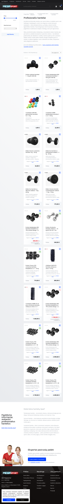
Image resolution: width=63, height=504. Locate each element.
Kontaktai (34, 1)
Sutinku (9, 499)
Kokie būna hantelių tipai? (9, 428)
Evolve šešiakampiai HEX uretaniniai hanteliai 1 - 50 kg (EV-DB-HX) (52, 76)
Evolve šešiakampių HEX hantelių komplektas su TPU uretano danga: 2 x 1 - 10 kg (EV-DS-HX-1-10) (32, 230)
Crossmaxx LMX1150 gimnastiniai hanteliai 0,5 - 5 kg (32, 114)
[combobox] (56, 52)
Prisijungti (52, 490)
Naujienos (25, 485)
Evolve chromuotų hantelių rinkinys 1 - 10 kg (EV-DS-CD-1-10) (52, 229)
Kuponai (52, 488)
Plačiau (27, 89)
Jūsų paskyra (55, 471)
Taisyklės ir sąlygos (41, 485)
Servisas (24, 1)
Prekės (25, 471)
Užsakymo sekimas (41, 1)
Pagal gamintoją (27, 480)
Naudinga (40, 471)
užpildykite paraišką (35, 462)
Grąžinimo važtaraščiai (55, 483)
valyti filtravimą (10, 34)
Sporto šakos (26, 475)
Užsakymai (52, 480)
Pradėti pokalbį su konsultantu (36, 459)
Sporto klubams (27, 483)
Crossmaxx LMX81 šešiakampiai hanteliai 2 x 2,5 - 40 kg (52, 114)
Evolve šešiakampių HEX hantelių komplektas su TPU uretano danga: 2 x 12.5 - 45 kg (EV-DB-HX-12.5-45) (52, 345)
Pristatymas (11, 1)
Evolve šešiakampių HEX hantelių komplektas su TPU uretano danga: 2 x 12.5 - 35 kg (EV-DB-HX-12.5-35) (52, 306)
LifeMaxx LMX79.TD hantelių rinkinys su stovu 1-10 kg (51, 267)
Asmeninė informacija (55, 478)
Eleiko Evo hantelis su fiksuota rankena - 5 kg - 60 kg (32, 190)
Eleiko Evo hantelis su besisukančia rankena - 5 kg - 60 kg (52, 152)
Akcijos (29, 1)
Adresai (52, 485)
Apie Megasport (5, 1)
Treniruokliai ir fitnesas (28, 478)
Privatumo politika (41, 483)
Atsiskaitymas (18, 1)
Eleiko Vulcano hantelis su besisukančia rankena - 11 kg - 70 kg (52, 190)
